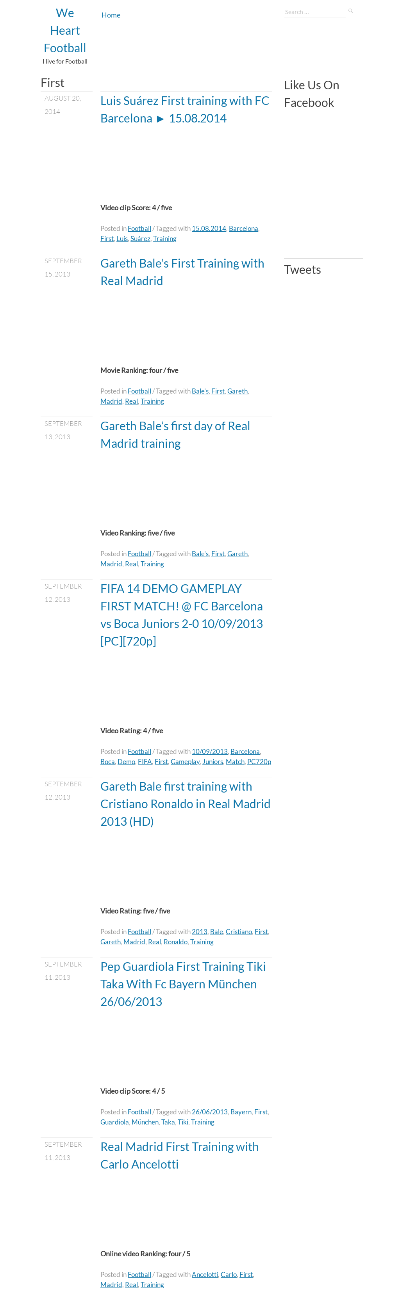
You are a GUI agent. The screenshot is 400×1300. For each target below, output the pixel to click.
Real (131, 401)
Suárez (140, 238)
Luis (122, 238)
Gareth (237, 391)
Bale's (200, 391)
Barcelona (243, 228)
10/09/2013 (210, 751)
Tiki (183, 1122)
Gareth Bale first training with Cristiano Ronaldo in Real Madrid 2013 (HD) (185, 803)
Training (165, 238)
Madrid (111, 401)
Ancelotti (205, 1274)
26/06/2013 (210, 1112)
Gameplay (185, 761)
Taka (168, 1122)
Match (235, 761)
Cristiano (239, 932)
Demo (126, 761)
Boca (107, 761)
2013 (199, 932)
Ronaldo (176, 942)
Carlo (229, 1274)
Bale (216, 932)
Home (111, 15)
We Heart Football (65, 30)
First (107, 238)
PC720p (259, 761)
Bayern (241, 1112)
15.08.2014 (209, 228)
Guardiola (114, 1122)
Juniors (212, 761)
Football (139, 228)
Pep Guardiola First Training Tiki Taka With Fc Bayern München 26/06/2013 (183, 983)
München (145, 1122)
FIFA (145, 761)
